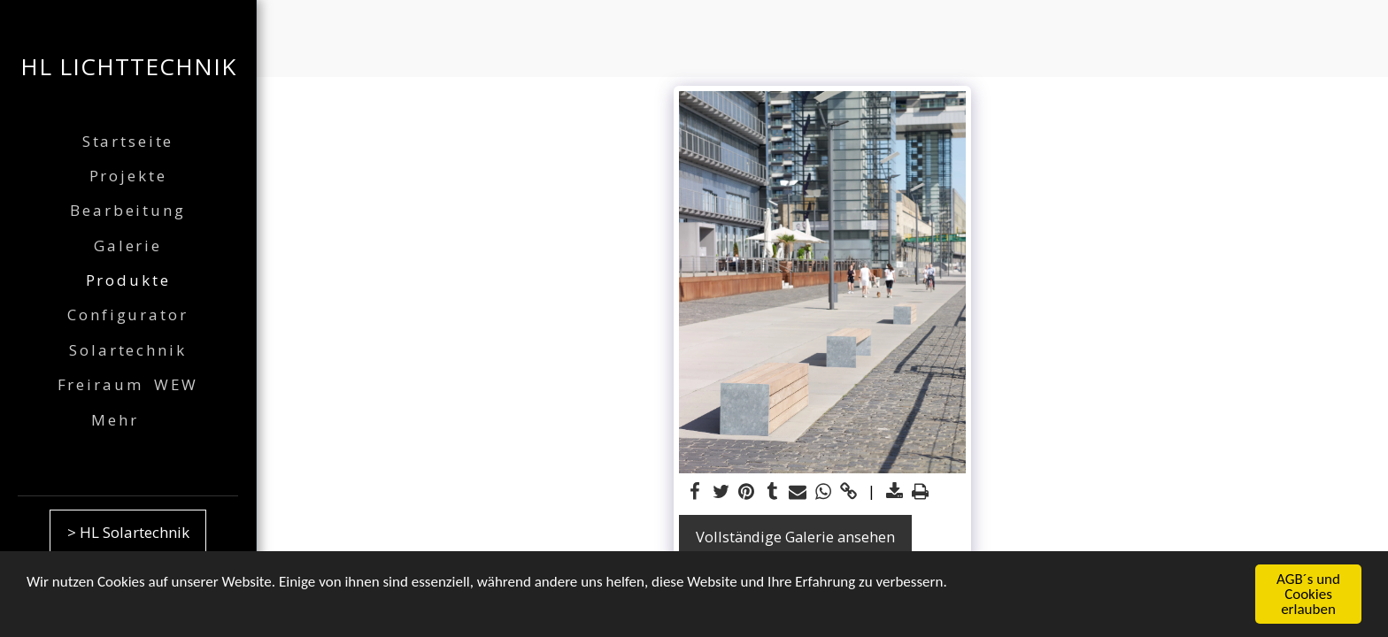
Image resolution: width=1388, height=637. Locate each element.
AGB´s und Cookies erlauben (1308, 596)
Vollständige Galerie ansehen (795, 536)
